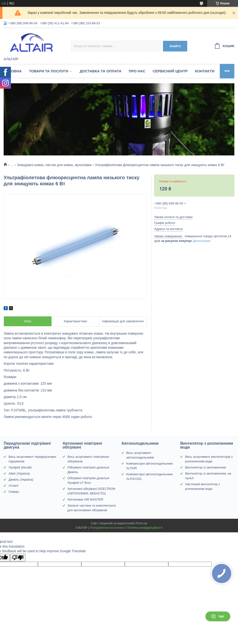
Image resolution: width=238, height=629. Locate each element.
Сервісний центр (170, 71)
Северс (13, 491)
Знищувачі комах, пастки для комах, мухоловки (54, 165)
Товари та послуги (48, 71)
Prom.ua (141, 523)
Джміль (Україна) (20, 479)
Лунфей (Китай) (20, 467)
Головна (13, 71)
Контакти (204, 71)
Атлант (13, 485)
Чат (217, 616)
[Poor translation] (18, 558)
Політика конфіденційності (145, 527)
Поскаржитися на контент (107, 527)
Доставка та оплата (100, 71)
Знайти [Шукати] (175, 46)
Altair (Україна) (19, 473)
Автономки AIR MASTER (85, 499)
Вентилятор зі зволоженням (205, 467)
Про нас (137, 71)
